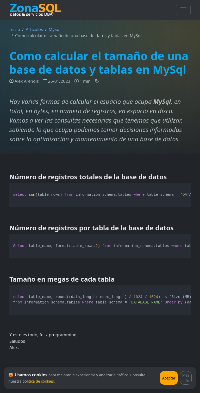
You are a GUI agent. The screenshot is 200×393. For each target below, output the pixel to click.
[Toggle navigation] (183, 10)
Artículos (34, 29)
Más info (185, 378)
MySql (54, 29)
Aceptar (169, 378)
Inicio (14, 29)
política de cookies (38, 381)
